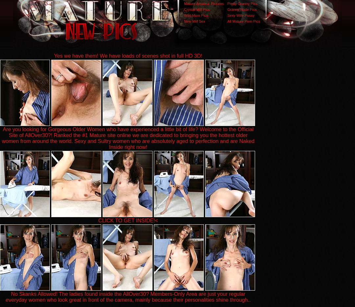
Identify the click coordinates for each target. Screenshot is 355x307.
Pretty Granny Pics (242, 4)
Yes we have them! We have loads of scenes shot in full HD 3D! (128, 56)
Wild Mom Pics (196, 15)
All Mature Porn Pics (243, 21)
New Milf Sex (194, 21)
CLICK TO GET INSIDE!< (128, 220)
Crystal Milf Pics (197, 9)
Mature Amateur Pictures (204, 4)
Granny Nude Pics (242, 9)
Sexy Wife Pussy (241, 15)
